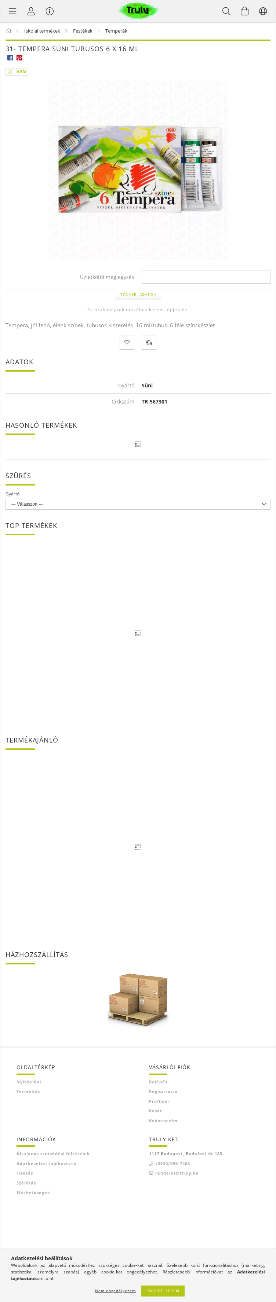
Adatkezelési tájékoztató (46, 1163)
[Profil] (31, 11)
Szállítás (26, 1183)
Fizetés (25, 1173)
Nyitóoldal (29, 1082)
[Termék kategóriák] (13, 11)
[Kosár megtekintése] (244, 11)
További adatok (138, 294)
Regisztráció (163, 1091)
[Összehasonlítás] (149, 342)
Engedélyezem (162, 1290)
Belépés (158, 1082)
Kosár (155, 1110)
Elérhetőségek (33, 1192)
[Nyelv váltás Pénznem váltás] (263, 11)
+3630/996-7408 (172, 1163)
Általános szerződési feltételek (53, 1153)
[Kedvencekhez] (127, 342)
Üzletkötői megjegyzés (107, 277)
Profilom (159, 1101)
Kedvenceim (163, 1120)
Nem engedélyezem (115, 1290)
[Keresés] (226, 11)
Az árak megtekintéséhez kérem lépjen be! (138, 309)
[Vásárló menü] (49, 11)
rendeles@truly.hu (177, 1173)
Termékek (28, 1091)
